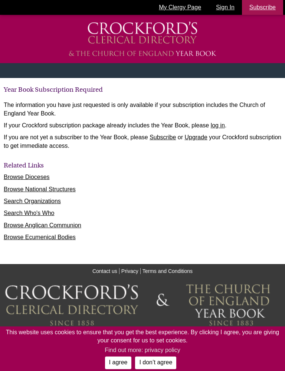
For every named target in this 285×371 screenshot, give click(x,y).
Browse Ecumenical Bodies (40, 237)
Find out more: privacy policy (142, 350)
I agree (118, 362)
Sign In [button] (225, 7)
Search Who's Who (29, 213)
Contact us (104, 271)
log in (218, 125)
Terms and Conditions (167, 271)
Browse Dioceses (27, 177)
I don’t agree (155, 362)
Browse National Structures (40, 189)
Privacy (129, 271)
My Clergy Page (180, 7)
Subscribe (163, 137)
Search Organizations (32, 201)
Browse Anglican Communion (42, 225)
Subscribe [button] (262, 7)
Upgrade (195, 137)
